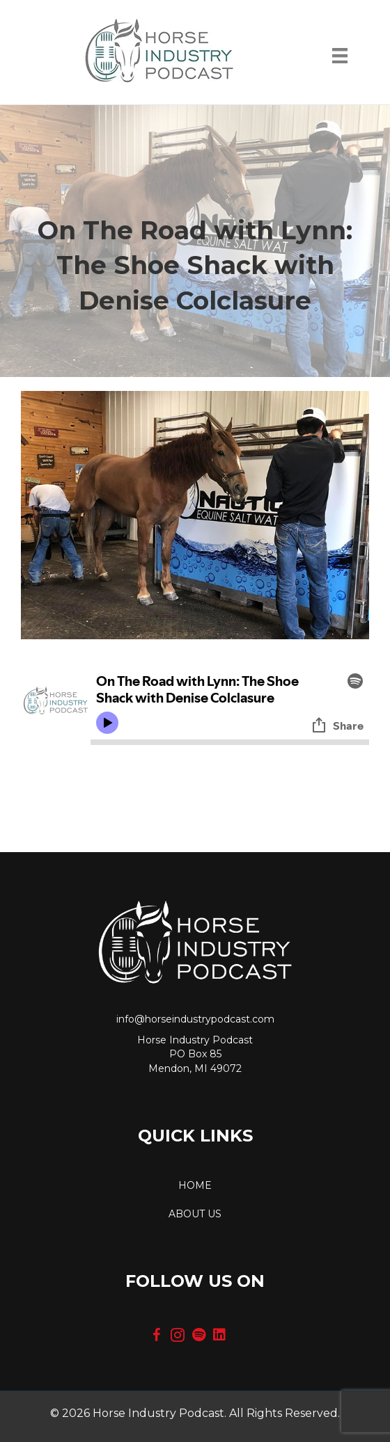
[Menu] (339, 59)
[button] (157, 1335)
